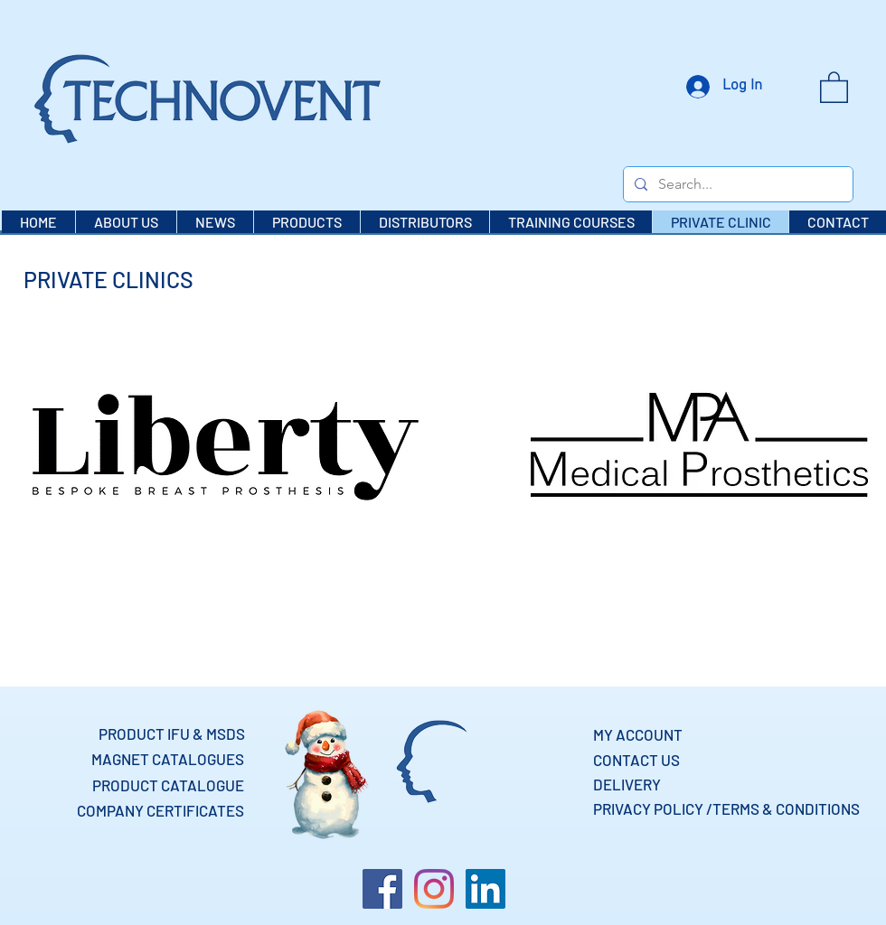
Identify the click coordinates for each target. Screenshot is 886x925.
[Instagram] (434, 889)
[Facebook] (382, 889)
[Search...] (736, 184)
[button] (834, 86)
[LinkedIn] (485, 889)
